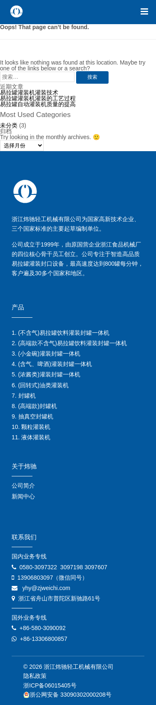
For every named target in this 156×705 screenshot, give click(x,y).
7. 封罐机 (24, 395)
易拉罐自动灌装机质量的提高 (38, 104)
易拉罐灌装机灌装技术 (29, 92)
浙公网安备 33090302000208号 (67, 694)
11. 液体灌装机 (31, 437)
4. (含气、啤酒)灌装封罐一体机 (52, 364)
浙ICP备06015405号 (50, 685)
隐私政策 (35, 676)
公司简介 (23, 485)
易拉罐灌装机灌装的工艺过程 (38, 98)
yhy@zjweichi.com (46, 588)
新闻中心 (23, 496)
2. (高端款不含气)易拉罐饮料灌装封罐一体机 (69, 343)
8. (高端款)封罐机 (34, 406)
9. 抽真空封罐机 (32, 416)
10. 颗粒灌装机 (31, 426)
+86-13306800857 (43, 638)
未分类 (8, 125)
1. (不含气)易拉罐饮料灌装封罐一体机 (60, 332)
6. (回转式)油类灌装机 (40, 385)
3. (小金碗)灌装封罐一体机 (46, 353)
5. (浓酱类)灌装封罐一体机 (46, 374)
